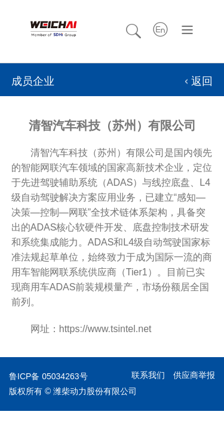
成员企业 (32, 81)
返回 (202, 81)
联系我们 (148, 375)
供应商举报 (194, 375)
